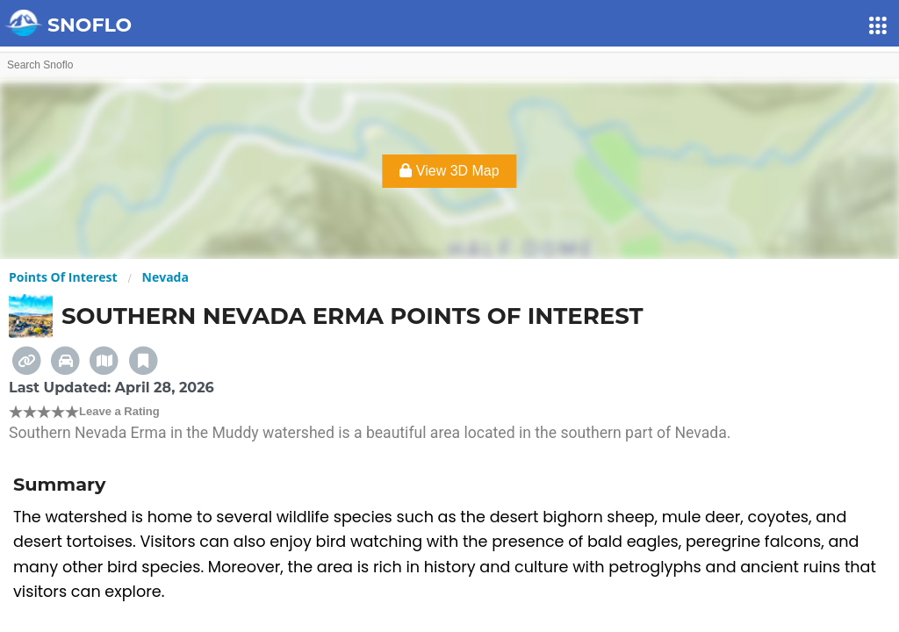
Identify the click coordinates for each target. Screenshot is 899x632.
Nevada (165, 277)
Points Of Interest (63, 277)
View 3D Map (449, 170)
